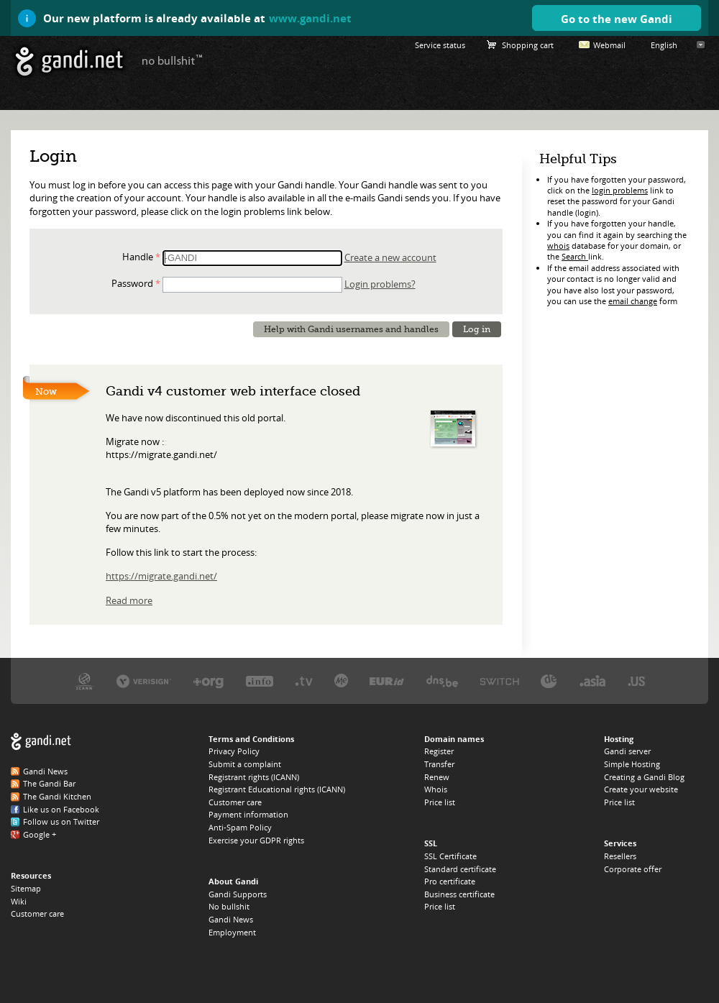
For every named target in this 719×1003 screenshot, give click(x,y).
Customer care (37, 913)
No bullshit (229, 906)
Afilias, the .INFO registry (259, 680)
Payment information (248, 814)
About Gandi (233, 881)
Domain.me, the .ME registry (341, 680)
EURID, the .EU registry (387, 680)
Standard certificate (460, 869)
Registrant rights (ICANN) (254, 776)
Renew (436, 776)
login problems (620, 190)
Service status (440, 45)
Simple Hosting (632, 764)
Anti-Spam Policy (240, 827)
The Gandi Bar (49, 783)
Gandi (69, 61)
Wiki (19, 901)
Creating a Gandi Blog (644, 776)
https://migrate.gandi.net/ (161, 575)
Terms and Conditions (251, 738)
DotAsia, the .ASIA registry (592, 680)
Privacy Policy (234, 751)
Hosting (618, 738)
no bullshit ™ (172, 60)
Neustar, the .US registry (637, 680)
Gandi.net (41, 742)
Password (132, 283)
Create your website (641, 789)
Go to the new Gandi (616, 19)
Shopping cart (528, 45)
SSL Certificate (450, 856)
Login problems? (380, 284)
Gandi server (627, 751)
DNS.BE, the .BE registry (442, 680)
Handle (137, 256)
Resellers (620, 856)
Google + (39, 834)
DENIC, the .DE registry (549, 680)
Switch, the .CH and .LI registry (499, 680)
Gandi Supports (238, 894)
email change (632, 301)
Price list (439, 802)
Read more (129, 600)
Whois (435, 789)
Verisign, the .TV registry (304, 680)
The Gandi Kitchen (57, 796)
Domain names (454, 738)
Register (439, 751)
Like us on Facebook (61, 809)
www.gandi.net (310, 18)
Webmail (609, 45)
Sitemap (26, 888)
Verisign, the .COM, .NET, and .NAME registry (143, 680)
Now (46, 391)
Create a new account (390, 257)
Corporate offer (632, 869)
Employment (232, 932)
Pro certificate (449, 881)
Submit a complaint (245, 764)
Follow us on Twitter (61, 821)
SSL (430, 843)
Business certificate (459, 894)
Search (575, 256)
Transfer (439, 764)
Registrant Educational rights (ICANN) (277, 789)
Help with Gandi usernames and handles (351, 329)
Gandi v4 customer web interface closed (233, 391)
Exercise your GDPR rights (256, 840)
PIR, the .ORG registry (208, 680)
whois (558, 245)
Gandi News (45, 771)
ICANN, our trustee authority (84, 680)
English (664, 45)
